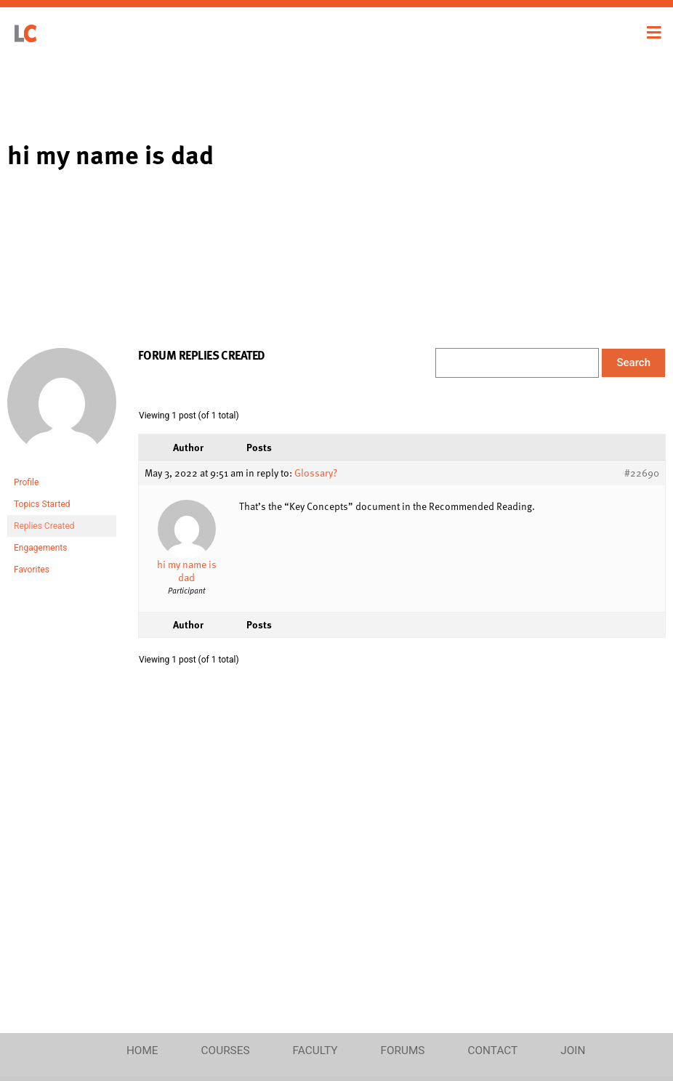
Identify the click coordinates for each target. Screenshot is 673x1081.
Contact (493, 1050)
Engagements (40, 548)
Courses (225, 1050)
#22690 (641, 472)
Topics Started (42, 504)
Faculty (315, 1050)
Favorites (31, 569)
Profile (26, 482)
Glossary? (315, 472)
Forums (402, 1050)
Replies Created (44, 526)
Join (572, 1050)
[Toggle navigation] (654, 33)
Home (142, 1050)
